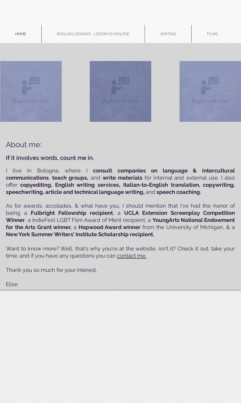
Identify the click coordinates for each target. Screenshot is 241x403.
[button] (93, 34)
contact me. (131, 255)
